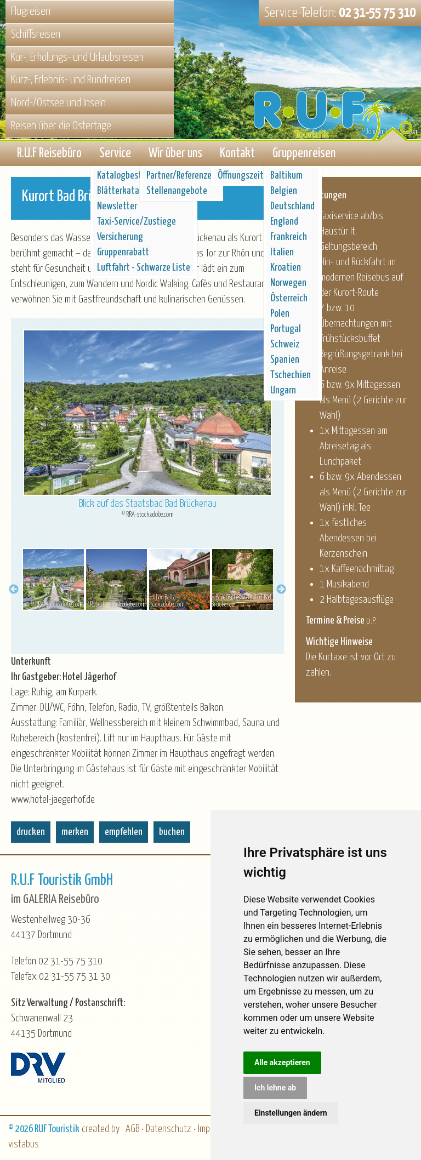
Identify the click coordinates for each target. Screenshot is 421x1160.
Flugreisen (30, 11)
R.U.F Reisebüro (49, 154)
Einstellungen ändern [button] (290, 1112)
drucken (30, 834)
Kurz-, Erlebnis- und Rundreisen (70, 80)
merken (74, 834)
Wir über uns (175, 154)
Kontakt (237, 154)
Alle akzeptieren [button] (282, 1062)
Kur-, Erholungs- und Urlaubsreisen (77, 57)
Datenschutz (168, 1131)
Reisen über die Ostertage (61, 126)
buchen (172, 834)
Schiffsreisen (35, 34)
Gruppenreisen (303, 154)
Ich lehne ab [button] (275, 1087)
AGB (132, 1131)
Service (115, 154)
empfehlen (124, 834)
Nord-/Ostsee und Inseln (58, 103)
